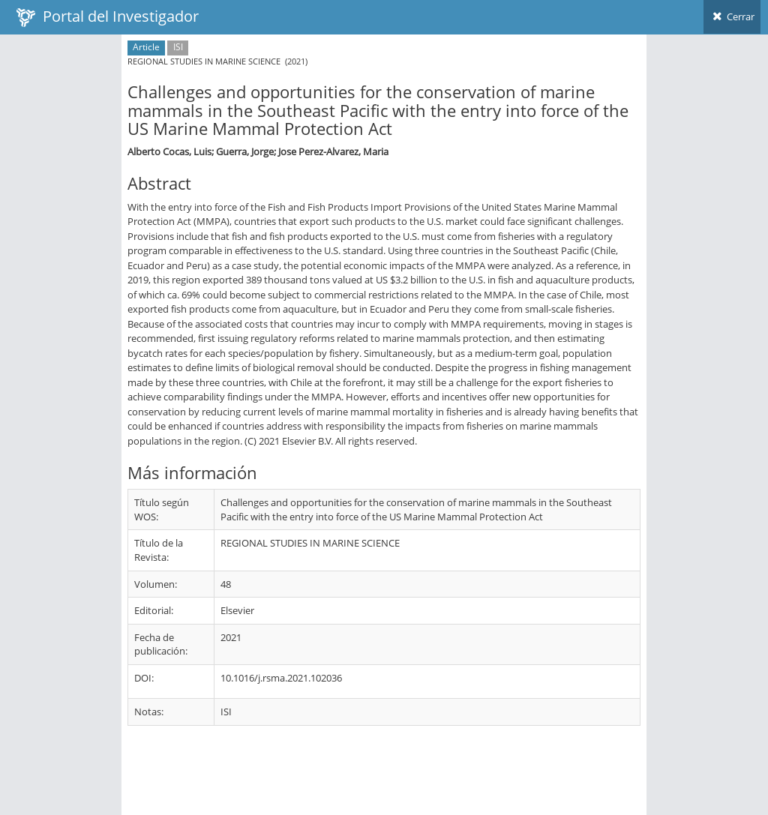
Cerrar (732, 16)
